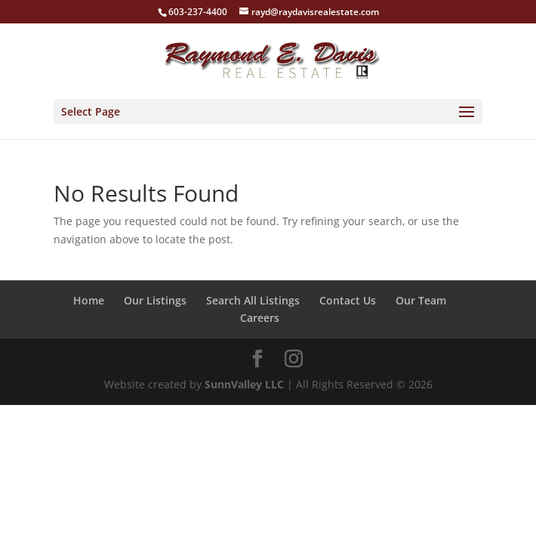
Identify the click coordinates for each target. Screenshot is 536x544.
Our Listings (155, 300)
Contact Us (347, 300)
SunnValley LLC (244, 384)
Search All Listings (253, 300)
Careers (259, 318)
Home (88, 300)
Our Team (421, 300)
